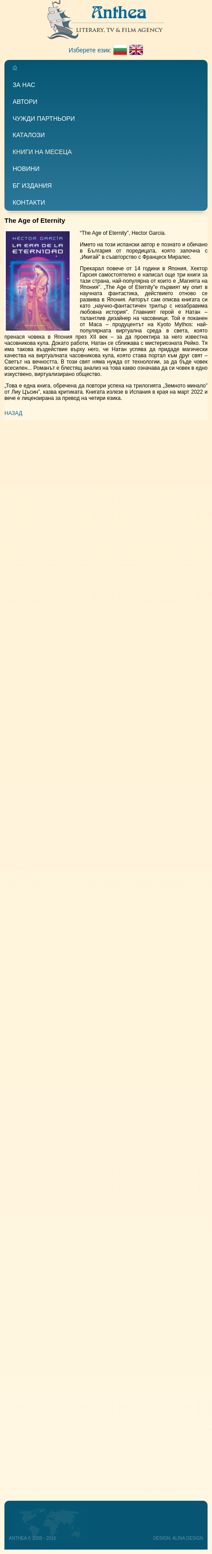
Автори (24, 101)
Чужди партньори (43, 118)
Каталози (28, 134)
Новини (25, 168)
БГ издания (31, 185)
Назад (13, 413)
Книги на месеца (41, 151)
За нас (23, 84)
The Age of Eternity (34, 220)
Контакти (28, 202)
